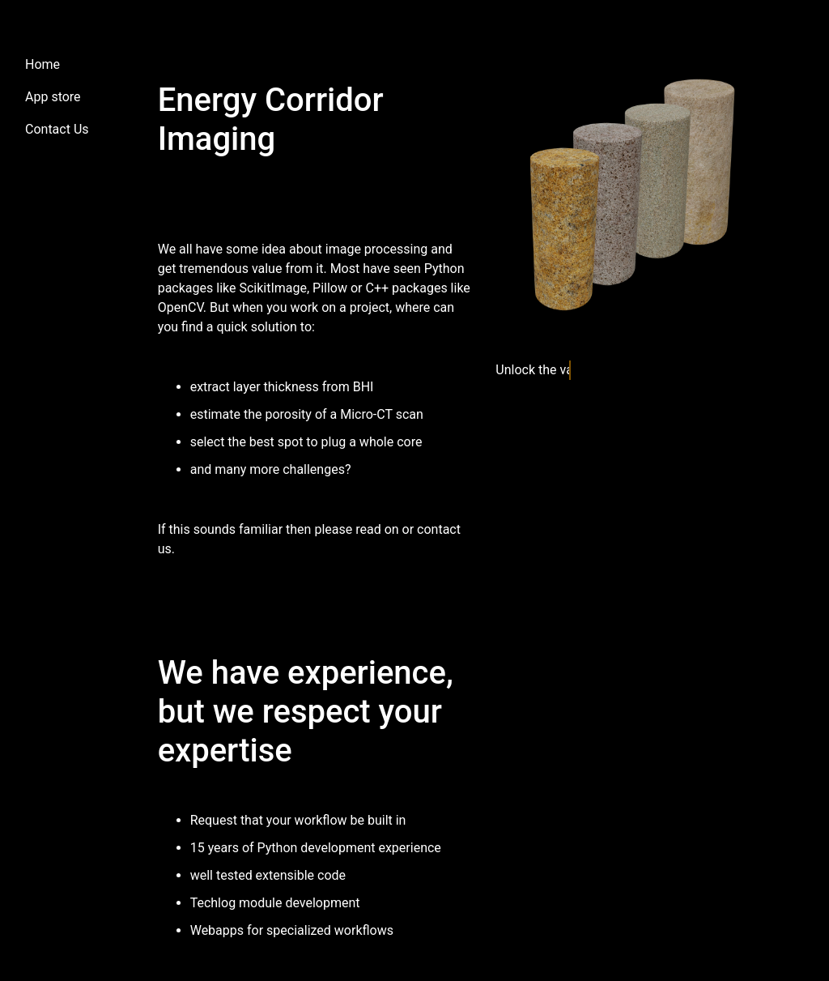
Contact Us (57, 129)
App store (53, 96)
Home (42, 64)
